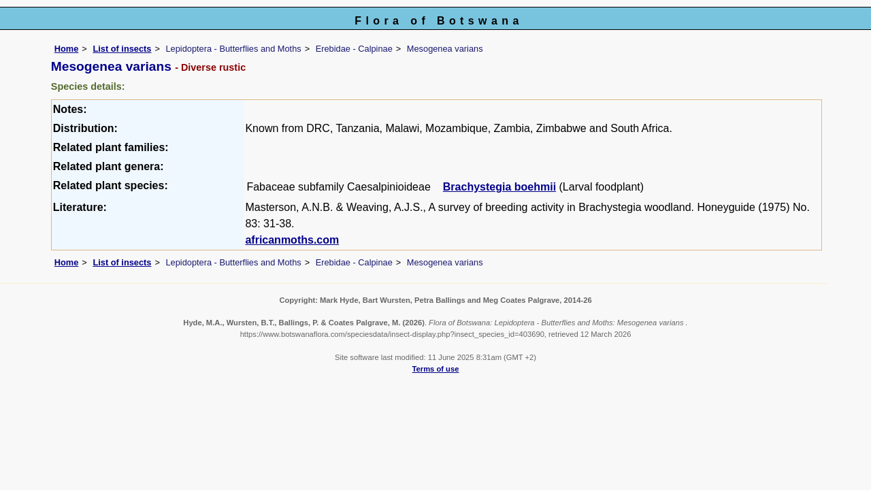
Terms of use (435, 369)
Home (66, 49)
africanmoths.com (292, 240)
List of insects (122, 49)
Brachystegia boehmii (499, 187)
